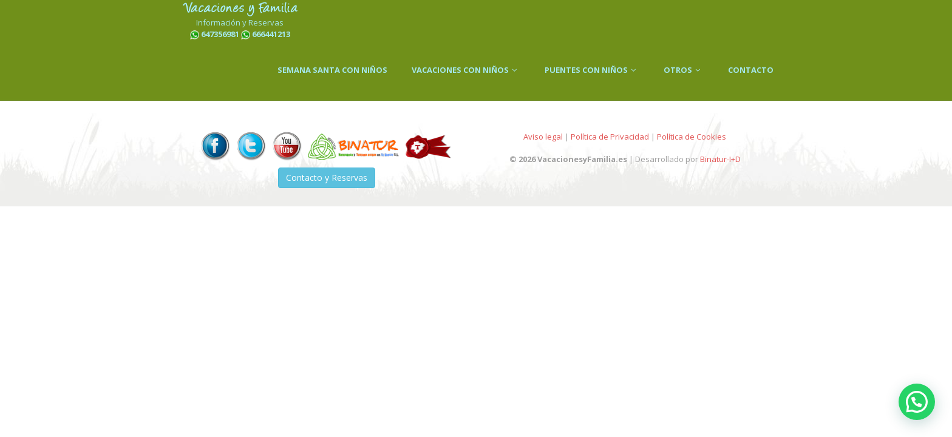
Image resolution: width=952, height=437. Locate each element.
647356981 (220, 34)
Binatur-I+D (720, 159)
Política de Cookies (691, 136)
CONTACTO (750, 69)
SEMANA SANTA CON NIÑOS (332, 69)
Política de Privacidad (610, 136)
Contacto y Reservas (326, 177)
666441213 (271, 34)
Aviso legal (543, 136)
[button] (917, 402)
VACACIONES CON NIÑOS (466, 69)
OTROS (684, 69)
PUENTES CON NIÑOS (592, 69)
